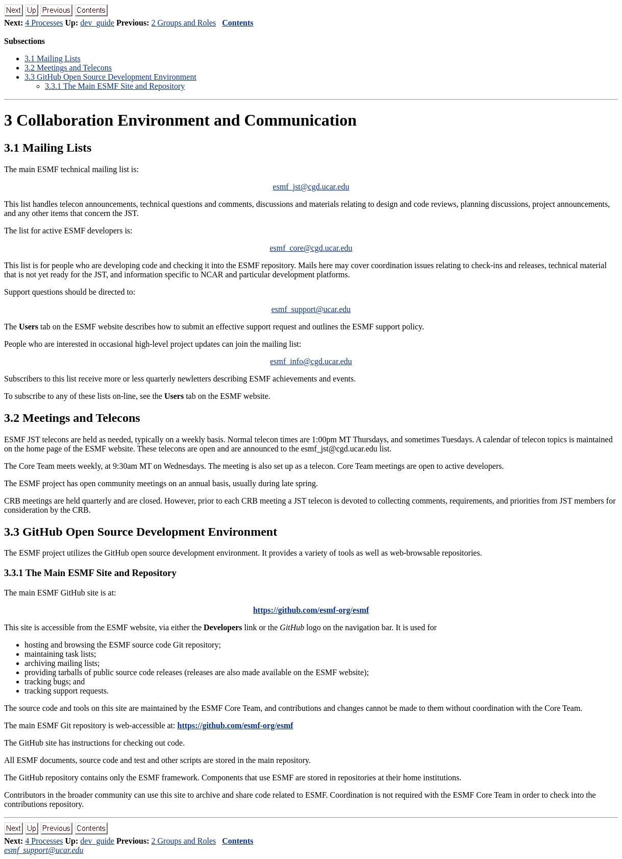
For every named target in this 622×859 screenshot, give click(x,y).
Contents (237, 22)
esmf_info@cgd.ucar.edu (311, 361)
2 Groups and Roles (184, 22)
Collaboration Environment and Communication (180, 120)
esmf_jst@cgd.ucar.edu (311, 186)
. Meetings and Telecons (68, 67)
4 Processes (44, 22)
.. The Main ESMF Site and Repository (115, 86)
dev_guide (97, 22)
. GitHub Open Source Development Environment (110, 77)
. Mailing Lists (52, 58)
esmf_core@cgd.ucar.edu (310, 248)
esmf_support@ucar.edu (311, 309)
